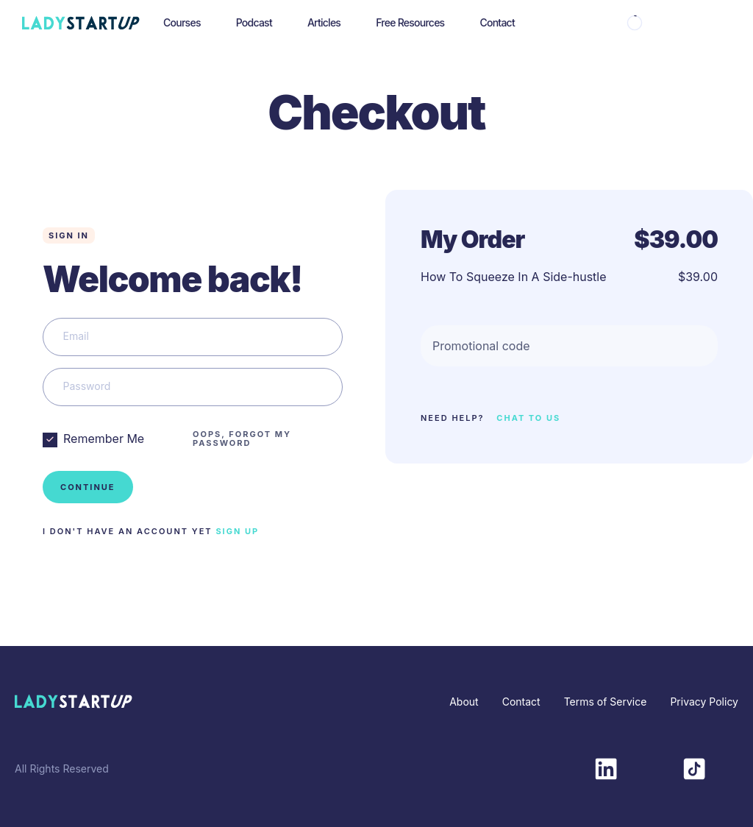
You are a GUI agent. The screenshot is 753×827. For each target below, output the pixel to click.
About (463, 701)
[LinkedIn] (606, 767)
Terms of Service (605, 701)
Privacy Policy (704, 701)
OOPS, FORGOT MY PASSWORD (242, 438)
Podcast (254, 22)
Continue (87, 487)
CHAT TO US (528, 418)
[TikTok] (694, 767)
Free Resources (410, 22)
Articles (323, 22)
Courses (182, 22)
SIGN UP (237, 531)
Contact (497, 22)
